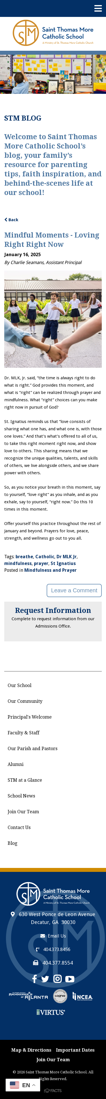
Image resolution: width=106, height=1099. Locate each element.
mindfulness (18, 563)
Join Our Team (23, 811)
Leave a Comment (74, 590)
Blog (12, 843)
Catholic (44, 556)
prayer (41, 563)
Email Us (53, 936)
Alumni (15, 764)
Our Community (25, 701)
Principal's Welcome (30, 717)
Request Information (53, 610)
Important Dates (75, 1050)
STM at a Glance (25, 780)
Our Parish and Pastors (32, 748)
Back (11, 219)
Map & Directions (31, 1050)
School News (21, 796)
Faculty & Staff (23, 732)
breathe (24, 556)
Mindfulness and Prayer (50, 570)
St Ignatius (63, 563)
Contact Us (19, 827)
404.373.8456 (53, 949)
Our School (19, 685)
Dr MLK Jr (67, 556)
